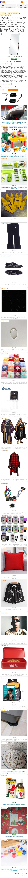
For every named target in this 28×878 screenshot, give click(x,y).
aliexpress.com (4, 126)
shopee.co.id (4, 158)
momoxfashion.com (6, 223)
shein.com (3, 548)
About (17, 873)
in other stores (13, 90)
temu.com (3, 191)
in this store (4, 90)
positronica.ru (4, 288)
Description (4, 64)
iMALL (26, 876)
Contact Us (23, 873)
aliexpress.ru (4, 93)
